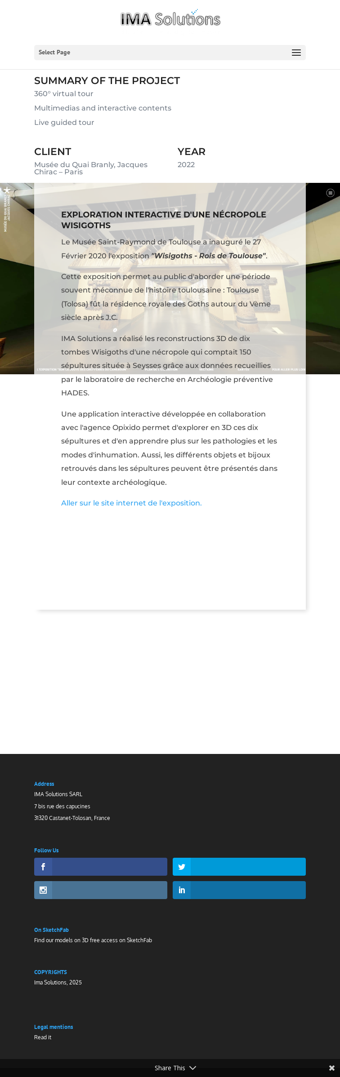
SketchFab (139, 940)
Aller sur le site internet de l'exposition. (132, 508)
